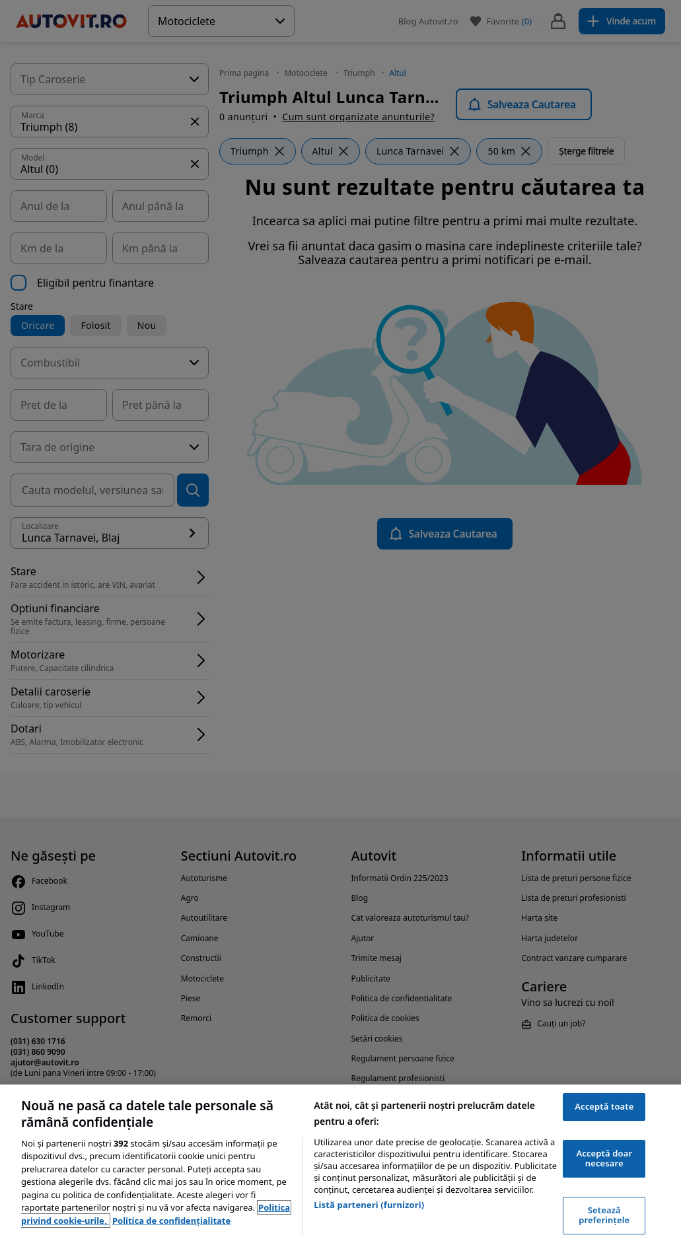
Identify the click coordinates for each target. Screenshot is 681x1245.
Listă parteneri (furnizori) (369, 1205)
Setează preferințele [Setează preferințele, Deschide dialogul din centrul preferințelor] (604, 1215)
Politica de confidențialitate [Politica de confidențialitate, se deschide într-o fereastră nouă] (171, 1221)
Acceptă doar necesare (604, 1158)
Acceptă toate (604, 1106)
